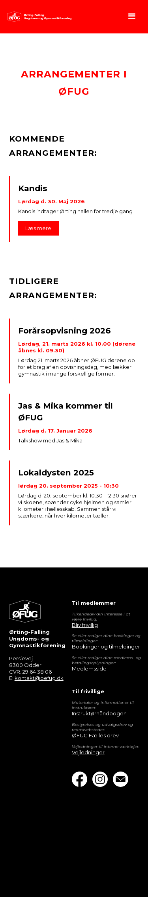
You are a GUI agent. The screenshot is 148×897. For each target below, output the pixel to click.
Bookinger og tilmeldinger (106, 646)
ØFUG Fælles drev (95, 735)
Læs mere (38, 228)
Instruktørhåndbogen (99, 713)
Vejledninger (88, 752)
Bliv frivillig (85, 625)
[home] (37, 16)
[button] (132, 16)
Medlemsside (89, 668)
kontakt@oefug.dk (39, 678)
